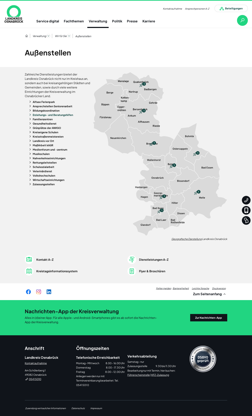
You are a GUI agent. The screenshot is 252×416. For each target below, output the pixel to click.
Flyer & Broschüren (152, 271)
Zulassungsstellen (43, 184)
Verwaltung (98, 21)
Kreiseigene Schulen (45, 132)
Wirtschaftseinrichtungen (48, 179)
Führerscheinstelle (138, 374)
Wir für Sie (61, 36)
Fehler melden (163, 288)
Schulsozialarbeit (43, 166)
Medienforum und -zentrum (49, 149)
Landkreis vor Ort (43, 140)
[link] (13, 14)
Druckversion (219, 288)
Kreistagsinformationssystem (57, 271)
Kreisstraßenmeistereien (47, 136)
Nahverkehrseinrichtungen (48, 158)
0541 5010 (35, 379)
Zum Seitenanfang (210, 294)
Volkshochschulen (43, 175)
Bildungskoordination (45, 110)
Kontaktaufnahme (172, 8)
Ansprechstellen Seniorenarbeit (52, 106)
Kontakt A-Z (45, 259)
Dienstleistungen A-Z (153, 259)
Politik (117, 21)
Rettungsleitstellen (44, 162)
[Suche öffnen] (239, 20)
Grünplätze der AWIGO (46, 127)
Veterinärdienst (42, 171)
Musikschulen (41, 153)
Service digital (47, 21)
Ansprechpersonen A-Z (197, 8)
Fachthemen (74, 21)
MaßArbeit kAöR (42, 145)
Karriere (148, 21)
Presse (132, 21)
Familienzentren (42, 119)
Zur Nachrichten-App (208, 317)
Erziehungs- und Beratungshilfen (52, 114)
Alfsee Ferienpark (43, 101)
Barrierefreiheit (181, 288)
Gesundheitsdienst (44, 123)
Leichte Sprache (200, 288)
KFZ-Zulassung (160, 374)
